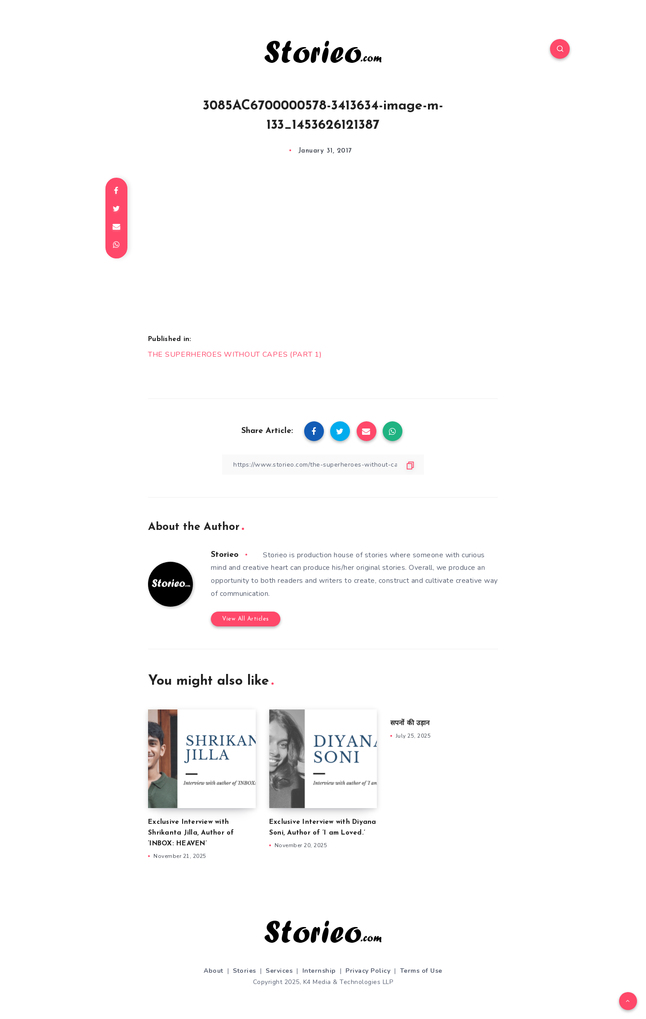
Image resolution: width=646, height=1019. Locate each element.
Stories (244, 971)
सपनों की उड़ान (409, 723)
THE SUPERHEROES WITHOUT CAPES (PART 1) (235, 354)
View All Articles (245, 619)
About (213, 971)
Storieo (225, 555)
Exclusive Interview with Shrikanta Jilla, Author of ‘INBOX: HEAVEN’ (191, 833)
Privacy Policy (367, 971)
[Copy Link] (323, 465)
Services (279, 971)
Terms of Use (421, 971)
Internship (319, 971)
